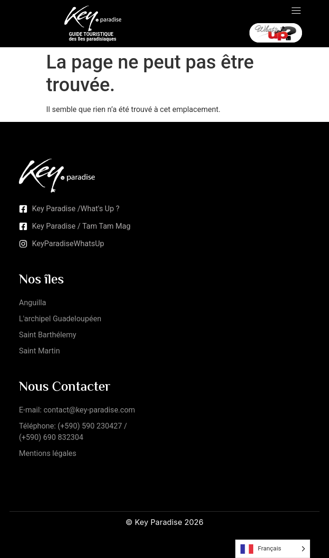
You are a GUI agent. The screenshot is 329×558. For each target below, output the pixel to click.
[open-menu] (296, 11)
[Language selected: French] (272, 549)
